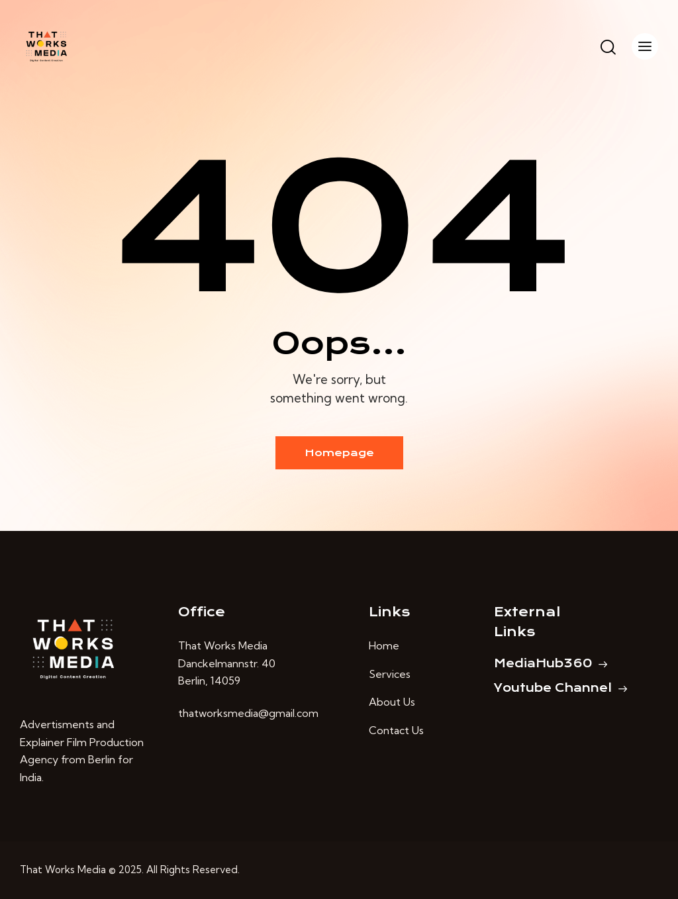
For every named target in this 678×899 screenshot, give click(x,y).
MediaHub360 (543, 663)
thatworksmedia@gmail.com (248, 713)
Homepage (339, 453)
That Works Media (63, 869)
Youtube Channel (553, 687)
